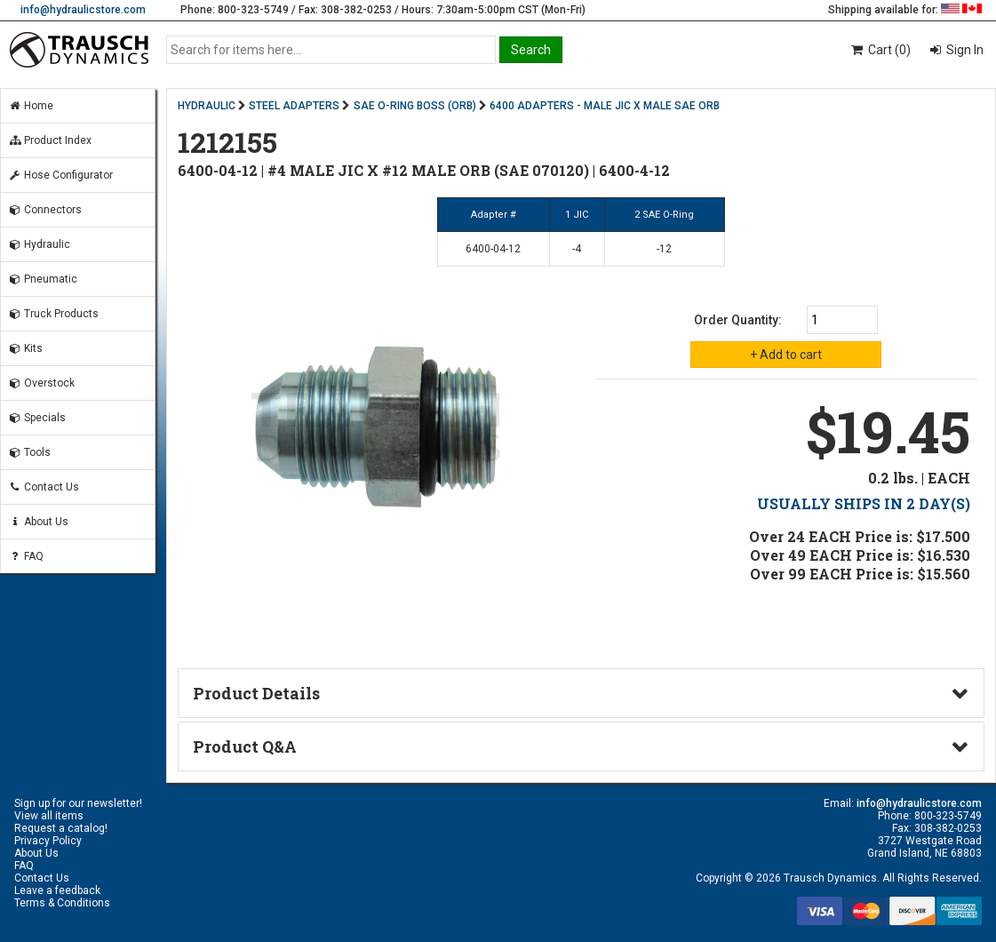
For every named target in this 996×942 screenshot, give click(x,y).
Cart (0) (880, 50)
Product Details (256, 693)
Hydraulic (39, 244)
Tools (29, 452)
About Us (38, 521)
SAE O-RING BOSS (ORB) (415, 106)
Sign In (964, 50)
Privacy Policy (48, 840)
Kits (25, 348)
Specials (37, 417)
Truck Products (53, 313)
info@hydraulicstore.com (83, 10)
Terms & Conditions (62, 903)
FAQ (26, 556)
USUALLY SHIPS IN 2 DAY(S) (863, 503)
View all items (49, 816)
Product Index (50, 140)
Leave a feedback (57, 890)
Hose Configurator (60, 175)
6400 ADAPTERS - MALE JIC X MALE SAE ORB (605, 106)
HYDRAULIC (206, 106)
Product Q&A (245, 746)
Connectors (45, 210)
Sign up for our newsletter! (78, 803)
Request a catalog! (61, 828)
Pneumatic (42, 279)
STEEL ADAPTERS (294, 106)
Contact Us (43, 487)
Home (30, 106)
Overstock (41, 383)
